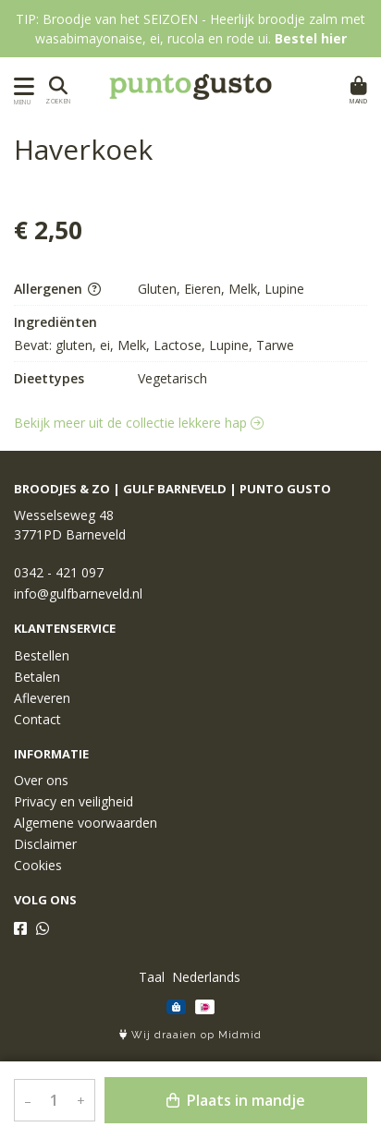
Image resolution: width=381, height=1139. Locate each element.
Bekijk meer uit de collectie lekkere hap (139, 422)
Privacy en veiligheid (73, 801)
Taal (152, 977)
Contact (37, 719)
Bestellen (41, 655)
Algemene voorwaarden (85, 822)
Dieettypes (49, 378)
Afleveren (42, 698)
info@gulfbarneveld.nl (78, 593)
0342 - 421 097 (59, 572)
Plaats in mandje (235, 1100)
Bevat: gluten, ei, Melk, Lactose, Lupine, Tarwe (154, 345)
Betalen (37, 676)
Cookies (38, 865)
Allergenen (57, 288)
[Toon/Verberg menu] (21, 86)
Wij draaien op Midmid (190, 1035)
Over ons (41, 780)
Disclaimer (45, 844)
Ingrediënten (55, 322)
